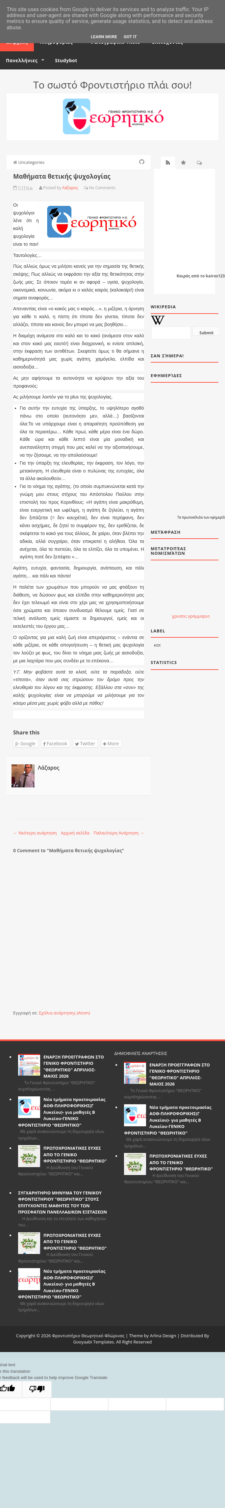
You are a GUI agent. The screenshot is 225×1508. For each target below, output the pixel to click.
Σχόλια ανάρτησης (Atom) (64, 1013)
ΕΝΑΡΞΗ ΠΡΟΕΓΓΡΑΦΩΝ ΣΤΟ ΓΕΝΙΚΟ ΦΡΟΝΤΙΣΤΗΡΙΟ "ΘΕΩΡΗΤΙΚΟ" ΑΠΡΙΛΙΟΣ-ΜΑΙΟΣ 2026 (73, 1066)
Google (25, 743)
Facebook (55, 743)
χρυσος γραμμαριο (191, 616)
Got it (130, 36)
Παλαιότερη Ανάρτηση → (118, 833)
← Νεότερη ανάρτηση (35, 833)
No (91, 188)
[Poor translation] (37, 1389)
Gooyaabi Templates (93, 1342)
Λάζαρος (48, 767)
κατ (157, 645)
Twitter (85, 743)
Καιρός (183, 276)
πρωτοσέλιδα (192, 517)
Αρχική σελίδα (75, 833)
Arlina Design (163, 1336)
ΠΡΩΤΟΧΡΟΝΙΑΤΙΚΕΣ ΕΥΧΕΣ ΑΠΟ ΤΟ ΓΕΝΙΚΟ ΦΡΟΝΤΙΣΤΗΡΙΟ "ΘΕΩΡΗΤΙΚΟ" (75, 1154)
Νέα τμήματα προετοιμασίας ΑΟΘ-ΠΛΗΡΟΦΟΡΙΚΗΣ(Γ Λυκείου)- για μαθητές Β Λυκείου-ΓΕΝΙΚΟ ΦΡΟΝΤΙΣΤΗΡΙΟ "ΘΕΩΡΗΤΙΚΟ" (61, 1112)
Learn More (104, 36)
